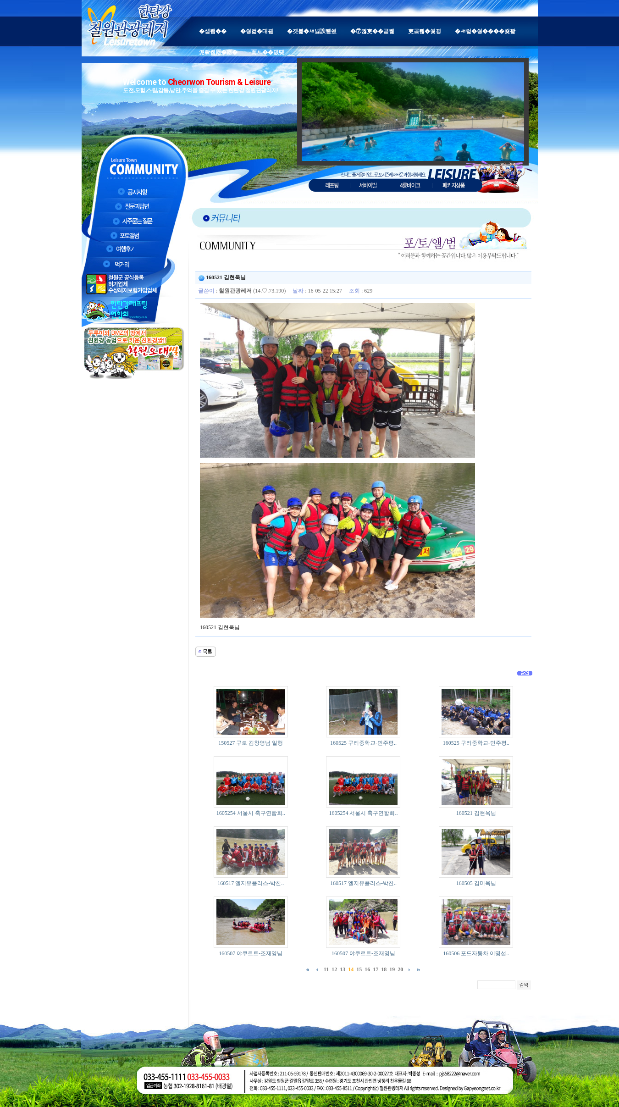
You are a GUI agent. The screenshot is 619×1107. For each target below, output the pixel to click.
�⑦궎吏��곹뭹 (372, 31)
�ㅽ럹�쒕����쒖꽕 (485, 31)
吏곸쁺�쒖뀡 (424, 31)
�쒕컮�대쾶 (256, 31)
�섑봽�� (213, 31)
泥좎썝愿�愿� (218, 52)
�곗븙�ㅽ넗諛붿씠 (312, 31)
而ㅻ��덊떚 (267, 52)
